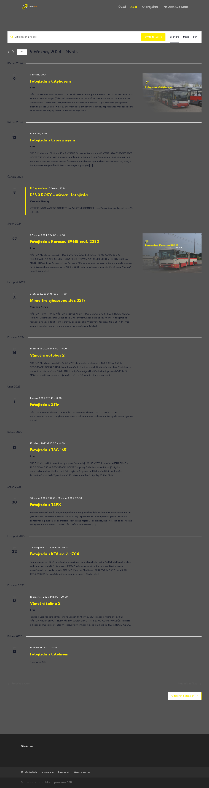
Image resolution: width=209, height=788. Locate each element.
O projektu (150, 7)
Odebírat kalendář (182, 696)
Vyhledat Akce (153, 37)
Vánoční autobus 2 (47, 355)
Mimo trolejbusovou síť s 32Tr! (58, 301)
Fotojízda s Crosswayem (52, 140)
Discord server (82, 772)
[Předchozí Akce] (8, 52)
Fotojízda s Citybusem (50, 81)
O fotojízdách (29, 772)
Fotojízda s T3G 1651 (49, 450)
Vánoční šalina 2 (45, 604)
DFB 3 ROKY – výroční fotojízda (59, 195)
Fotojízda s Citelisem (49, 654)
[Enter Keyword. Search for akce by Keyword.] (74, 37)
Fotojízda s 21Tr (44, 405)
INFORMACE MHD (175, 7)
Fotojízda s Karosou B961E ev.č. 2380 (64, 242)
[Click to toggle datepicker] (54, 52)
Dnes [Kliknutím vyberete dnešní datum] (22, 52)
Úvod (122, 7)
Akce (134, 7)
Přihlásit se (27, 746)
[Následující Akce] (13, 52)
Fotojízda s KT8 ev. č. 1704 (54, 554)
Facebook (63, 772)
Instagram (47, 772)
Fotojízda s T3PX (45, 505)
